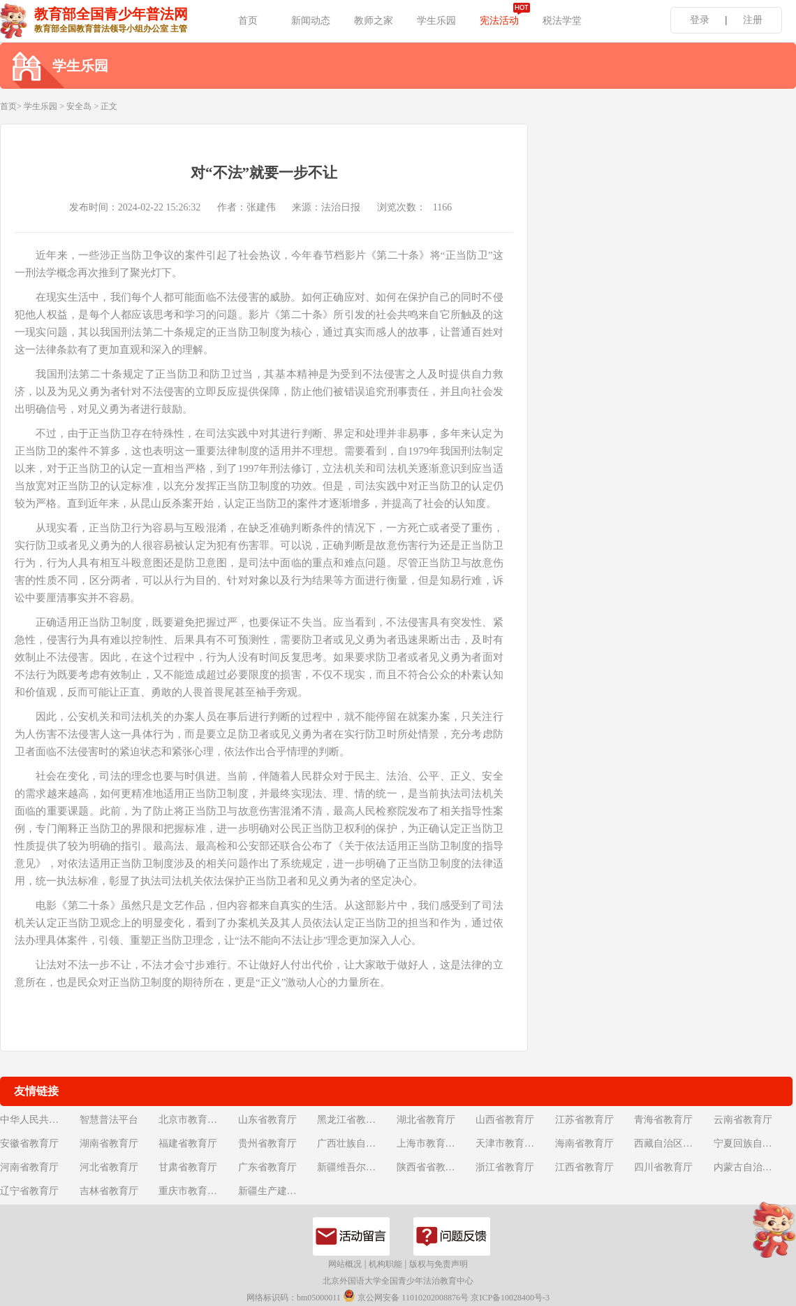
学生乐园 (436, 20)
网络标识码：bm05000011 (293, 1298)
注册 (752, 20)
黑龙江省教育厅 (351, 1119)
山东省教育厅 (267, 1119)
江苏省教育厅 (584, 1119)
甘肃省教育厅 (188, 1167)
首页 (248, 20)
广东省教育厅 (267, 1167)
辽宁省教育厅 (29, 1191)
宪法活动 (499, 20)
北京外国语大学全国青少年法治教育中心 (398, 1281)
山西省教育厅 (505, 1119)
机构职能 (385, 1264)
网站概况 (345, 1264)
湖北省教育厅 (426, 1119)
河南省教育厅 (29, 1167)
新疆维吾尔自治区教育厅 (355, 1167)
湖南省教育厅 (109, 1143)
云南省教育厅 (743, 1119)
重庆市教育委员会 (197, 1191)
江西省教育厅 (584, 1167)
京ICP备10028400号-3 (510, 1298)
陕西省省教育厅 (431, 1167)
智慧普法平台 (109, 1119)
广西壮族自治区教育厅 (355, 1143)
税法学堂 (562, 20)
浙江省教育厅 (505, 1167)
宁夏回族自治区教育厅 (752, 1143)
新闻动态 (310, 20)
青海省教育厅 (663, 1119)
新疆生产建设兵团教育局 (276, 1191)
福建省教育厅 (188, 1143)
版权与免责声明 (438, 1264)
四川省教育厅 (663, 1167)
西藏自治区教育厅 (672, 1143)
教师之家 (373, 20)
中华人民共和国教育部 (38, 1119)
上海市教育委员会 (435, 1143)
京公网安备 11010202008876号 (406, 1296)
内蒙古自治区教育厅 (752, 1167)
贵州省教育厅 (267, 1143)
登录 (699, 20)
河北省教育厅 (109, 1167)
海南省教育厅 (584, 1143)
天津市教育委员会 (514, 1143)
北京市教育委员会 (197, 1119)
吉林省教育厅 (109, 1191)
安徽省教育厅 (29, 1143)
